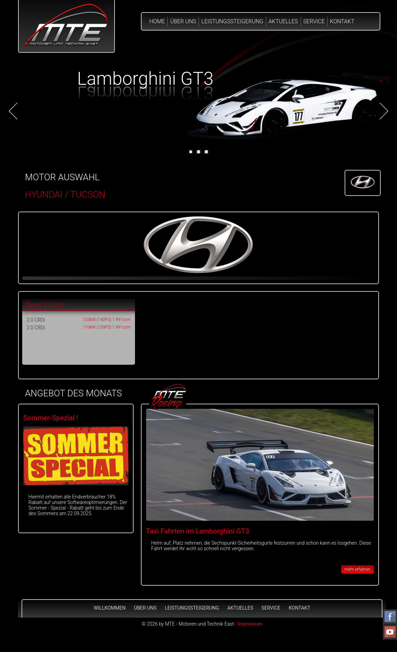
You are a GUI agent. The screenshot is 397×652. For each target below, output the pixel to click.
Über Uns (183, 21)
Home (157, 21)
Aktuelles (283, 21)
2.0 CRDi (36, 320)
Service (314, 21)
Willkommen (110, 608)
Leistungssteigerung (232, 21)
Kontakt (342, 21)
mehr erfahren (357, 569)
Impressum (250, 624)
